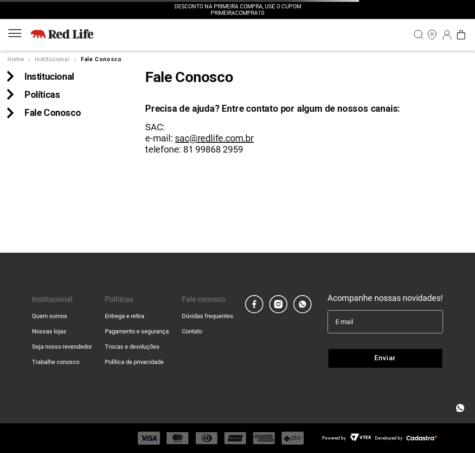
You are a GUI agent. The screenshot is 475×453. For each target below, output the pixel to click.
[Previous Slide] (162, 9)
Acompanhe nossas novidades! (385, 298)
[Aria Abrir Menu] (14, 34)
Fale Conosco (53, 112)
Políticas (42, 94)
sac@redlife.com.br (214, 138)
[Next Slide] (313, 9)
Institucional (49, 76)
